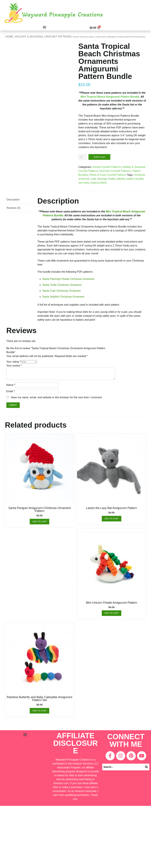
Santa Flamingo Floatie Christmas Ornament (68, 279)
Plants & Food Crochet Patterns (107, 174)
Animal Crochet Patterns (106, 167)
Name (10, 385)
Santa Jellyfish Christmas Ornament (63, 296)
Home (9, 36)
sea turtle (83, 182)
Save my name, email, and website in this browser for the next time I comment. (56, 397)
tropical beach (99, 182)
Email (10, 391)
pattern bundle (135, 178)
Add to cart (99, 156)
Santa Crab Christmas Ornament (61, 290)
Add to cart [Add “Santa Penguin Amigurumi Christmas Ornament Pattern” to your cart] (39, 521)
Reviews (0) (13, 208)
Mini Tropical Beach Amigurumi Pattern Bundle (110, 96)
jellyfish (121, 178)
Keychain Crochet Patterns (115, 170)
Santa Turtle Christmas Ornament (61, 284)
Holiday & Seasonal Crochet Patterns (43, 36)
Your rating (13, 361)
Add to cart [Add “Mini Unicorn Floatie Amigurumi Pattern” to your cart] (111, 613)
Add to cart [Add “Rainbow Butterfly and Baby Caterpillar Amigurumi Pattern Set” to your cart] (39, 710)
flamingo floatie (106, 178)
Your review (14, 365)
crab (93, 178)
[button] (44, 27)
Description (13, 199)
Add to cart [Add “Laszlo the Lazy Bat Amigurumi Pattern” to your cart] (111, 518)
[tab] (19, 200)
